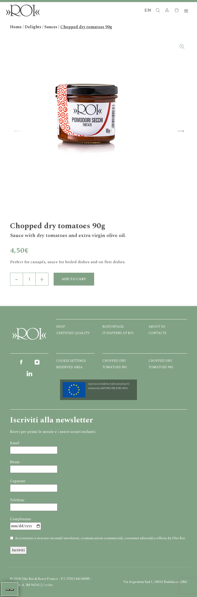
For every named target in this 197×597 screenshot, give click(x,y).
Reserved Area (69, 367)
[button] (167, 11)
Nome (15, 462)
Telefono (17, 500)
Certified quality (73, 333)
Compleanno (20, 519)
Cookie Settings (71, 360)
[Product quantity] (29, 279)
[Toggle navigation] (186, 11)
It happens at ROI (118, 333)
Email (14, 443)
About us (157, 326)
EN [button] (147, 10)
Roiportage (113, 326)
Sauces (50, 27)
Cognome (17, 481)
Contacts (157, 333)
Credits (47, 584)
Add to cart (74, 279)
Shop (60, 326)
